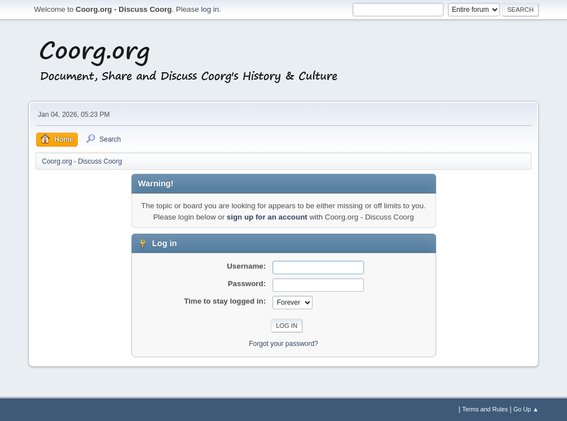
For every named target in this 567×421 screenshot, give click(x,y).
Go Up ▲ (526, 409)
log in (210, 9)
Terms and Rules (485, 409)
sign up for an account (267, 217)
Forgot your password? (283, 344)
